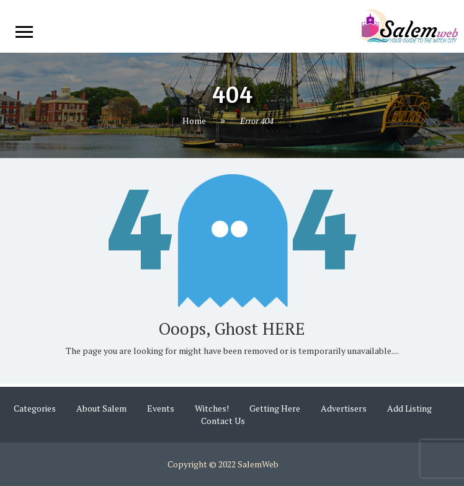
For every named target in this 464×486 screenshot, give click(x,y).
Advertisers (344, 408)
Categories (35, 408)
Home (194, 120)
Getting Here (274, 408)
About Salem (101, 408)
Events (160, 408)
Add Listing (409, 408)
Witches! (212, 408)
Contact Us (223, 420)
